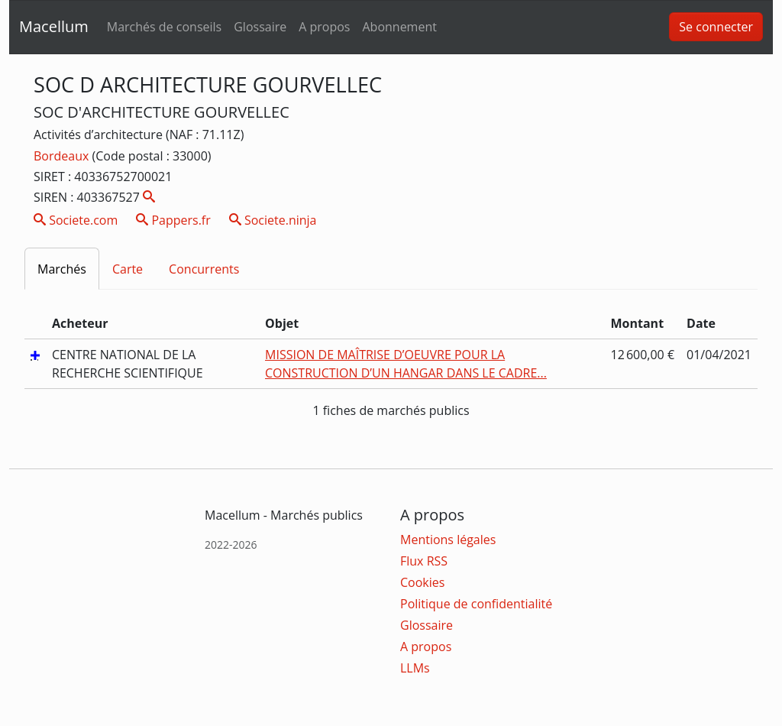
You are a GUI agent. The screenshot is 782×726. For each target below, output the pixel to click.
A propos (324, 26)
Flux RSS (424, 561)
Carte (127, 269)
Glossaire (260, 26)
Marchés (61, 269)
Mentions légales (448, 539)
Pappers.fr (173, 220)
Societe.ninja (273, 220)
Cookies (422, 582)
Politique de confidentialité (476, 603)
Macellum (54, 26)
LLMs (415, 668)
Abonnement (399, 26)
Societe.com (76, 220)
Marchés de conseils (164, 26)
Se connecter (716, 26)
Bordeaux (63, 155)
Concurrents (204, 269)
